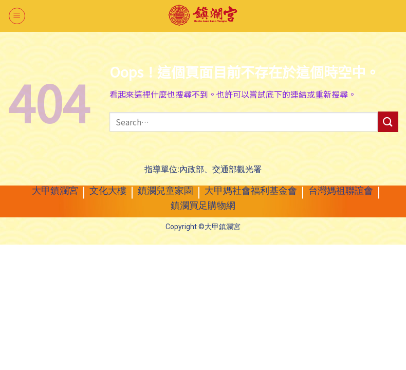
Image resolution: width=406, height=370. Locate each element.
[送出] (388, 122)
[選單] (17, 16)
